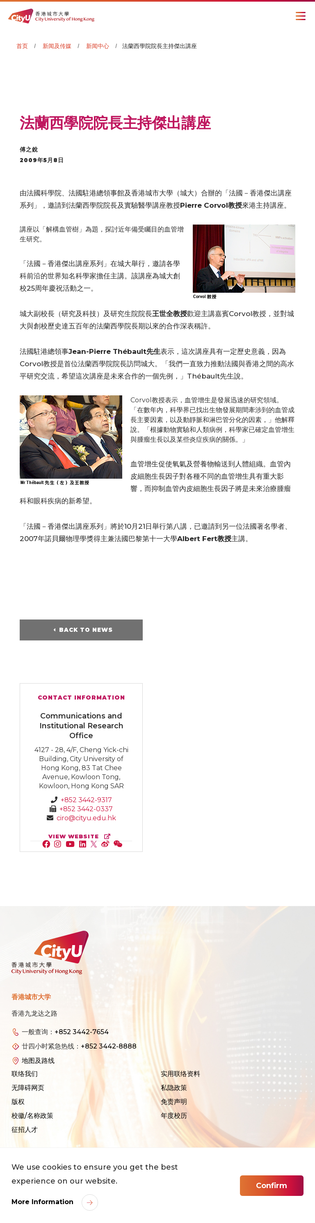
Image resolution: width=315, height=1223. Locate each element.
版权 (18, 1102)
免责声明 (174, 1102)
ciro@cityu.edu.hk (86, 818)
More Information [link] (43, 1202)
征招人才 (24, 1130)
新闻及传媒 (57, 46)
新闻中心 (97, 46)
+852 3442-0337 (86, 809)
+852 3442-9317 (86, 800)
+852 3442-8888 (109, 1046)
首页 (22, 46)
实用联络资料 (180, 1074)
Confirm (271, 1185)
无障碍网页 (27, 1088)
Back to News (86, 629)
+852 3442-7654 (82, 1032)
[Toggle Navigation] (300, 16)
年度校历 (174, 1116)
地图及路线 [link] (38, 1061)
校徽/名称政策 (32, 1116)
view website (81, 836)
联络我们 (24, 1074)
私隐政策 (174, 1088)
